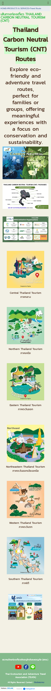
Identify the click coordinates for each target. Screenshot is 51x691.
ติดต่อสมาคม (39, 682)
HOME (3, 8)
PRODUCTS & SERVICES (18, 8)
